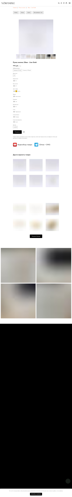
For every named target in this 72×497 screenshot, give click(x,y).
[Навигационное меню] (69, 3)
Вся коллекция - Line (38, 12)
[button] (58, 3)
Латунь (22, 12)
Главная (15, 7)
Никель (15, 12)
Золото (28, 12)
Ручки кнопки (22, 7)
